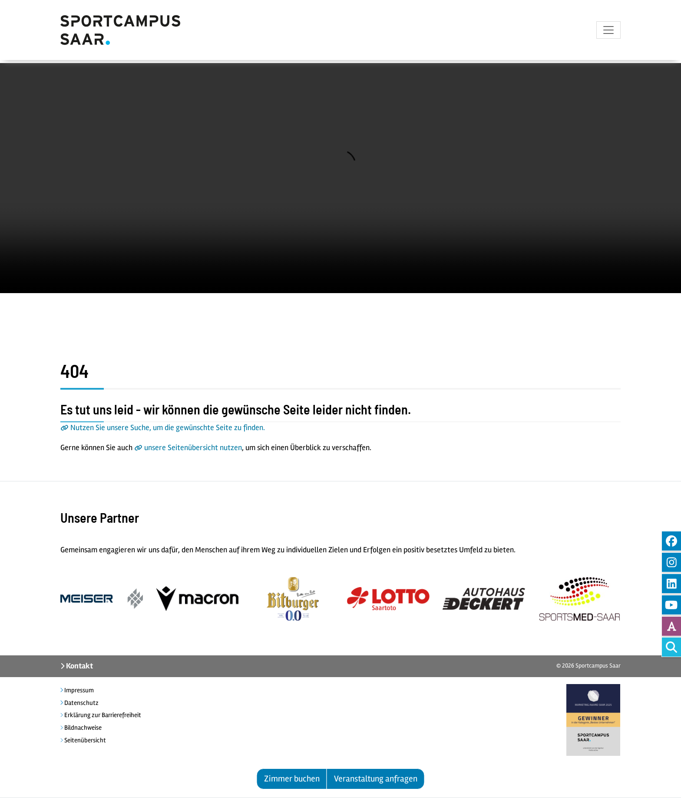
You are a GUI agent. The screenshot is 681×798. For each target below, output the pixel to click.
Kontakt (79, 666)
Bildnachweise (82, 727)
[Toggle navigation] (608, 31)
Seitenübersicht (84, 740)
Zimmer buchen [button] (292, 778)
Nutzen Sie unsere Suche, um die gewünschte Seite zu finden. (167, 427)
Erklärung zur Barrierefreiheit (102, 715)
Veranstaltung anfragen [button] (375, 778)
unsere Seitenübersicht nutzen (193, 447)
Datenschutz (81, 703)
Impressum (78, 690)
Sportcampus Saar (598, 665)
